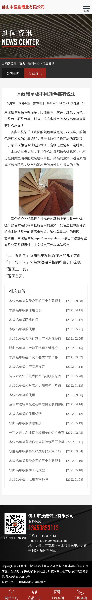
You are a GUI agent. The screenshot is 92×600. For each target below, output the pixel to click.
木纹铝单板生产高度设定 (27, 367)
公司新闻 (13, 73)
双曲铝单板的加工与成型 (27, 470)
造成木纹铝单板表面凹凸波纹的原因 (35, 376)
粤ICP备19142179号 (17, 576)
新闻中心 (34, 63)
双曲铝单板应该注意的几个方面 (55, 255)
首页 (22, 63)
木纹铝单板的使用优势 (25, 310)
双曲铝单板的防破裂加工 (27, 423)
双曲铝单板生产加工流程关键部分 (33, 348)
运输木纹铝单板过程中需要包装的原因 (36, 404)
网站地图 (41, 582)
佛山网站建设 (25, 582)
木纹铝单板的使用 (22, 329)
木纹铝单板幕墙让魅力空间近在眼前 (35, 338)
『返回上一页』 (17, 269)
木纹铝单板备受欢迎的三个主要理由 (35, 301)
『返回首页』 (15, 276)
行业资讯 (35, 73)
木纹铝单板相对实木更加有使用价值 (35, 385)
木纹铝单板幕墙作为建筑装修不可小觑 (36, 442)
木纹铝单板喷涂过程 (23, 320)
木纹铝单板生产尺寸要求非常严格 (33, 357)
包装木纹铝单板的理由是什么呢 (55, 262)
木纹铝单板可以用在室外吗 (28, 479)
